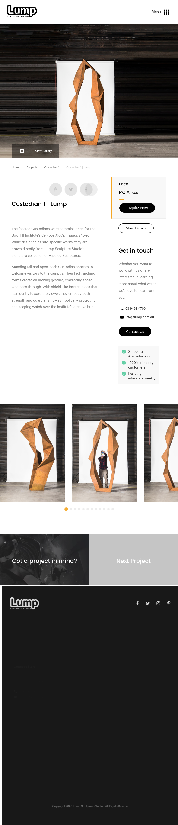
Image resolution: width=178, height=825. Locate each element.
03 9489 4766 (133, 308)
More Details (136, 228)
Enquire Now (137, 207)
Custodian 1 (51, 167)
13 (23, 150)
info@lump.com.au (137, 317)
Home (15, 167)
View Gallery (43, 151)
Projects (31, 167)
